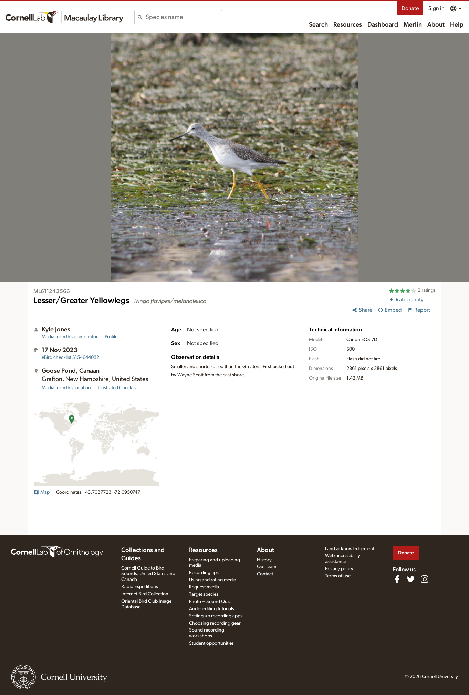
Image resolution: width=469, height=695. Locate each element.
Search (318, 25)
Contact (265, 574)
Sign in (436, 8)
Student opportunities (211, 643)
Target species (203, 594)
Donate (410, 8)
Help (456, 25)
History (264, 559)
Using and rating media (212, 579)
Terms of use (338, 576)
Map (41, 492)
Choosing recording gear (215, 623)
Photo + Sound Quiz (210, 601)
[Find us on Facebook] (397, 579)
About (436, 25)
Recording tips (204, 572)
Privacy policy (339, 568)
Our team (266, 566)
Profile (111, 336)
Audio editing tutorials (211, 608)
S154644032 (70, 357)
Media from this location (66, 387)
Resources (347, 25)
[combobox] (184, 17)
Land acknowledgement (349, 548)
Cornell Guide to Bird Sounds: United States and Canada (148, 574)
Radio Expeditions (139, 586)
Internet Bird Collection (144, 594)
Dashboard (382, 25)
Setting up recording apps (215, 616)
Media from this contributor (70, 336)
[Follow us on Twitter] (411, 579)
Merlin (413, 25)
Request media (204, 587)
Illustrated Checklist (118, 387)
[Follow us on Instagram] (424, 579)
